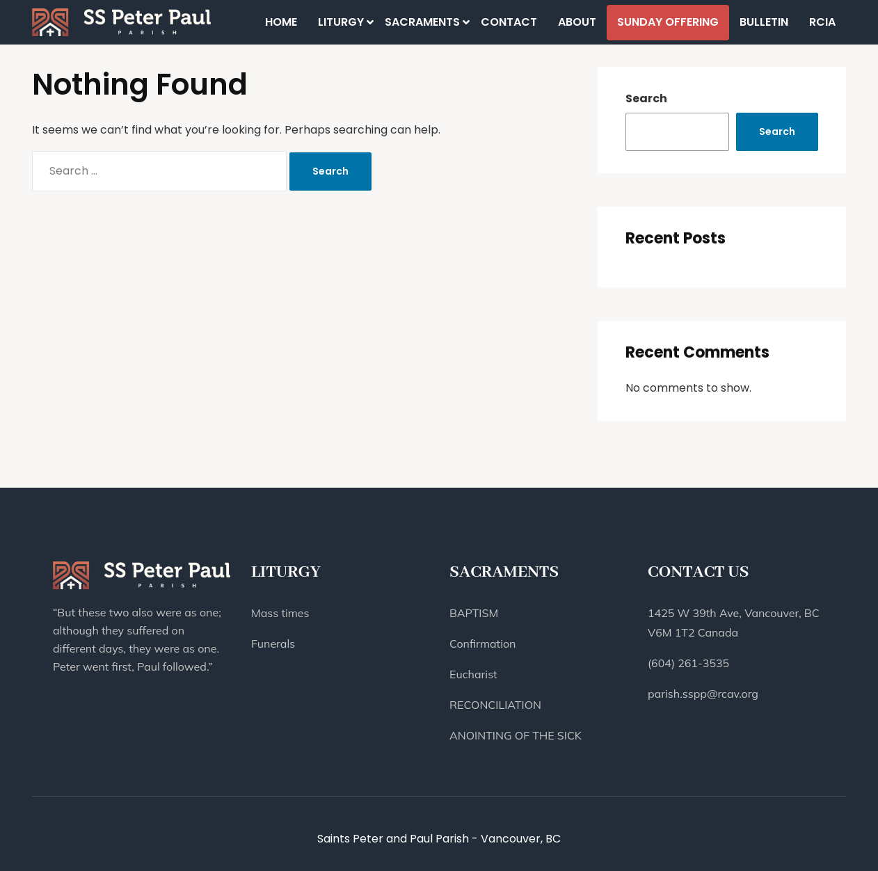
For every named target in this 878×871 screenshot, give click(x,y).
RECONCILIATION (495, 705)
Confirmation (482, 643)
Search (646, 98)
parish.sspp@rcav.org (703, 694)
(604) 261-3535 (688, 663)
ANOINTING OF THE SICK (515, 735)
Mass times (280, 613)
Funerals (273, 643)
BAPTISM (473, 613)
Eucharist (473, 674)
